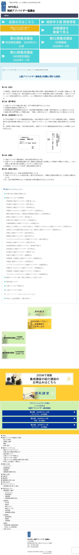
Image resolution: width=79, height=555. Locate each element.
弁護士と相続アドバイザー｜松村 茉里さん (20, 233)
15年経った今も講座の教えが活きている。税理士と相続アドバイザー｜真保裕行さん (33, 229)
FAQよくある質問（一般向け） (12, 461)
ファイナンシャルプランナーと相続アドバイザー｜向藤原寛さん (27, 264)
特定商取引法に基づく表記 (10, 486)
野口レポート (9, 506)
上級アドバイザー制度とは (15, 286)
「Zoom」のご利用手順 (10, 527)
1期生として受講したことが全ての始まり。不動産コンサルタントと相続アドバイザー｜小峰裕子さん (39, 226)
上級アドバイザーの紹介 (14, 290)
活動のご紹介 (6, 474)
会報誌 (5, 523)
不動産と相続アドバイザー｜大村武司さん (20, 261)
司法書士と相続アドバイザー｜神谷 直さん (20, 204)
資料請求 (5, 478)
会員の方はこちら (21, 21)
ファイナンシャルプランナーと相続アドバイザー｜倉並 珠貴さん (27, 239)
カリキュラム (7, 466)
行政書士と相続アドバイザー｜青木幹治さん (20, 207)
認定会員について (12, 281)
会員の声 (5, 476)
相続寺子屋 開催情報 (61, 21)
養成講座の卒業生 (10, 512)
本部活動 (7, 510)
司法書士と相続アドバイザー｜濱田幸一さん (20, 252)
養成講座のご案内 (8, 490)
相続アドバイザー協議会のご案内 (12, 437)
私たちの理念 (7, 439)
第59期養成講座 (14, 338)
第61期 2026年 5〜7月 (39, 425)
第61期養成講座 (61, 42)
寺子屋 (7, 502)
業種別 (7, 518)
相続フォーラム (9, 508)
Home (4, 435)
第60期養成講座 (21, 42)
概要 (4, 443)
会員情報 (5, 515)
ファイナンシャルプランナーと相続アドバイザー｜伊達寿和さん (27, 274)
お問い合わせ (6, 482)
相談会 (7, 504)
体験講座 (5, 470)
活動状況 (5, 500)
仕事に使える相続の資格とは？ (16, 193)
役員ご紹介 (6, 445)
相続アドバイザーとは (9, 448)
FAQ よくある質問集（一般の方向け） (18, 298)
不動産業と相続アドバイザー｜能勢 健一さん (20, 201)
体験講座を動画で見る (61, 30)
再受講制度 (6, 468)
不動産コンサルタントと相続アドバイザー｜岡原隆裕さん (25, 268)
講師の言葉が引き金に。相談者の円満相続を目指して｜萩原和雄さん (28, 214)
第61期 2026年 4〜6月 (39, 419)
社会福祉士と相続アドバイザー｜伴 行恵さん (20, 249)
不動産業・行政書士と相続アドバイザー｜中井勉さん (23, 271)
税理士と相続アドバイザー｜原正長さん (19, 217)
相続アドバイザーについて (14, 189)
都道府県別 (8, 517)
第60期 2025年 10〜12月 (39, 413)
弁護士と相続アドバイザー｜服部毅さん (19, 255)
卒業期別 (7, 520)
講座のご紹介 (6, 464)
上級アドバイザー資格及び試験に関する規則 (20, 294)
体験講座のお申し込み (9, 480)
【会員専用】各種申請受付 (10, 525)
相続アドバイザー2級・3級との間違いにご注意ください (19, 28)
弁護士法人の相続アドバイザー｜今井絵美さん (21, 220)
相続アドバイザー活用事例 (15, 198)
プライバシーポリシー (9, 484)
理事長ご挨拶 (7, 441)
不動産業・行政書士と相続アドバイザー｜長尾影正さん (24, 258)
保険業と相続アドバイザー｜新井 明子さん (20, 236)
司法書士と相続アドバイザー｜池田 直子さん (20, 242)
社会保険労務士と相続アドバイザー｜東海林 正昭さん (23, 245)
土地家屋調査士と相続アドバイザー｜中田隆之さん (22, 223)
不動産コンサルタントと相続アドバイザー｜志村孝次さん (25, 210)
